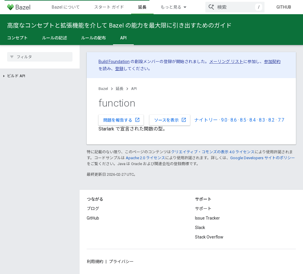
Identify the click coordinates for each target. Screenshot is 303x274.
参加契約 (272, 61)
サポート (203, 208)
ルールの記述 (54, 38)
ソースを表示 (170, 120)
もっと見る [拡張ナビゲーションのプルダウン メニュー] (171, 7)
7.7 (281, 120)
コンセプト (17, 38)
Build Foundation (114, 61)
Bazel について (66, 7)
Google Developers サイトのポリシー (262, 158)
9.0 (224, 120)
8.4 (252, 120)
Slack (200, 227)
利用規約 (95, 261)
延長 (119, 88)
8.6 (234, 120)
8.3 (262, 120)
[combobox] (235, 7)
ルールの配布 (93, 38)
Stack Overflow (209, 237)
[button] (40, 76)
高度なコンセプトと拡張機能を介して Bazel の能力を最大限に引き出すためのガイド (119, 25)
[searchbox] (39, 57)
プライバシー (121, 261)
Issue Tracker (207, 218)
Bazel (103, 88)
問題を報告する (121, 120)
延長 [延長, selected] (142, 7)
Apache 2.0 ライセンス (145, 158)
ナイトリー (206, 120)
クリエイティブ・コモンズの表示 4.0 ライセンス (212, 152)
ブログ (93, 208)
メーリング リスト (226, 61)
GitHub (283, 7)
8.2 (271, 120)
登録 (119, 68)
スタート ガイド (109, 7)
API (134, 88)
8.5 (243, 120)
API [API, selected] (123, 38)
